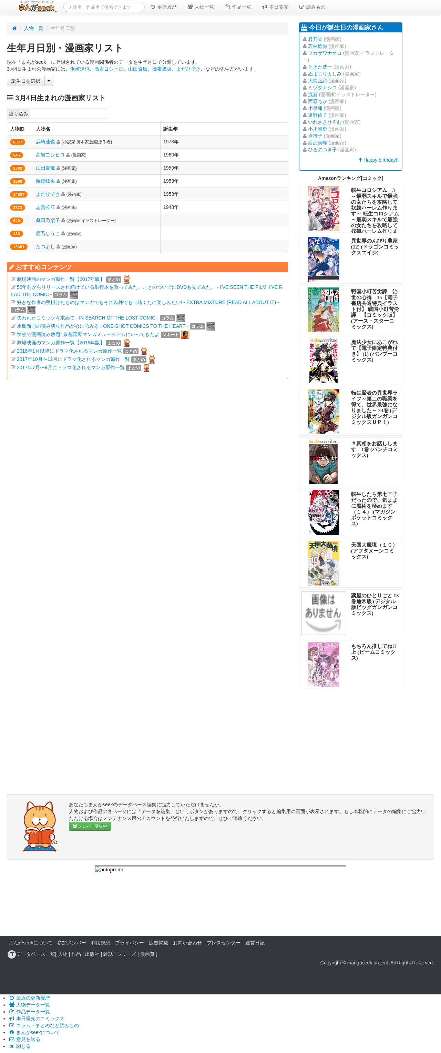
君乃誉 (315, 39)
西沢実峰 (317, 142)
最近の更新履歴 (29, 998)
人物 (63, 954)
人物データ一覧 (29, 1005)
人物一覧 (200, 7)
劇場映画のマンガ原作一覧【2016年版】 (61, 342)
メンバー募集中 (90, 826)
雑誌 (108, 954)
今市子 (315, 136)
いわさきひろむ (325, 122)
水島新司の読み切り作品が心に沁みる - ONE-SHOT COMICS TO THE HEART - (102, 326)
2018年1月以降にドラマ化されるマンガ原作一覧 (69, 351)
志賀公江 (45, 207)
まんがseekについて (31, 942)
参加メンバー (71, 942)
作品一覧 (237, 7)
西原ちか (317, 101)
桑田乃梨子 (48, 220)
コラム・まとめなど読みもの (44, 1025)
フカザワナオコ (325, 53)
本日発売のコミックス (36, 1018)
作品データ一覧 (29, 1011)
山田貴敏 (137, 69)
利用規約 (100, 942)
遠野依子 (317, 115)
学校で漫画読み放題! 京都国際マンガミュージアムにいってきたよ (88, 334)
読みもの (312, 7)
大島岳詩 (317, 80)
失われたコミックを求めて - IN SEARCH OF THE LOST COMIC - (87, 318)
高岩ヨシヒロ (108, 69)
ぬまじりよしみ (325, 74)
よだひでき (188, 69)
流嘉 (313, 94)
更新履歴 (163, 7)
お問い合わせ (187, 942)
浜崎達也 (80, 69)
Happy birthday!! (379, 160)
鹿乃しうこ (48, 233)
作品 (76, 954)
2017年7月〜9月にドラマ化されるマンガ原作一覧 (71, 367)
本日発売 (274, 7)
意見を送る (24, 1039)
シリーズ (126, 954)
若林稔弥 (317, 46)
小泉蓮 (315, 108)
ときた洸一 (320, 67)
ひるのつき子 (322, 149)
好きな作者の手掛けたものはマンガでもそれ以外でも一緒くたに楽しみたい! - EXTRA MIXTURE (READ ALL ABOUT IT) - (148, 302)
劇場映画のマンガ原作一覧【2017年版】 (61, 279)
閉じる (20, 1046)
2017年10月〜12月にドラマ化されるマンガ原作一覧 (73, 359)
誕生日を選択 (25, 81)
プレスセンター (223, 942)
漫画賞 (147, 954)
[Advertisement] (147, 465)
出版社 (92, 954)
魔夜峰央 (162, 69)
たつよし (45, 246)
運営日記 (255, 942)
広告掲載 (158, 942)
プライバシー (129, 942)
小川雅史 (317, 129)
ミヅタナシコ (322, 87)
